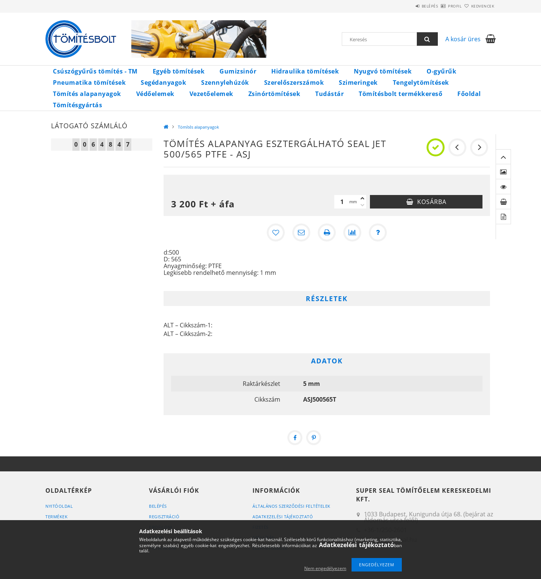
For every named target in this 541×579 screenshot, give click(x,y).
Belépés (409, 6)
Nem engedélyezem (325, 568)
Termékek (56, 516)
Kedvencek (478, 6)
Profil (442, 6)
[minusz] (362, 205)
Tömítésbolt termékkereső (400, 94)
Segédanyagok (163, 82)
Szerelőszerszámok (294, 82)
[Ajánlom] (301, 233)
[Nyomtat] (327, 233)
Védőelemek (155, 94)
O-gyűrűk (441, 71)
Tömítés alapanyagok (87, 94)
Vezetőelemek (211, 94)
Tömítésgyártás (77, 105)
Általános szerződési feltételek (291, 506)
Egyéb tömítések (179, 71)
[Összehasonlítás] (352, 233)
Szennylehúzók (225, 82)
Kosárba (431, 202)
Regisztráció (164, 516)
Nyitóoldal (59, 506)
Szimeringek (358, 82)
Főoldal (469, 94)
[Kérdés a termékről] (378, 233)
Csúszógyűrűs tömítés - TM (95, 71)
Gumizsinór (237, 71)
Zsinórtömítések (274, 94)
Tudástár (329, 94)
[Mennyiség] (341, 201)
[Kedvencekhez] (276, 233)
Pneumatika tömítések (89, 82)
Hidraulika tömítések (305, 71)
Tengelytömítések (421, 82)
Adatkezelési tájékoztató (282, 516)
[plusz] (362, 198)
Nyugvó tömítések (383, 71)
